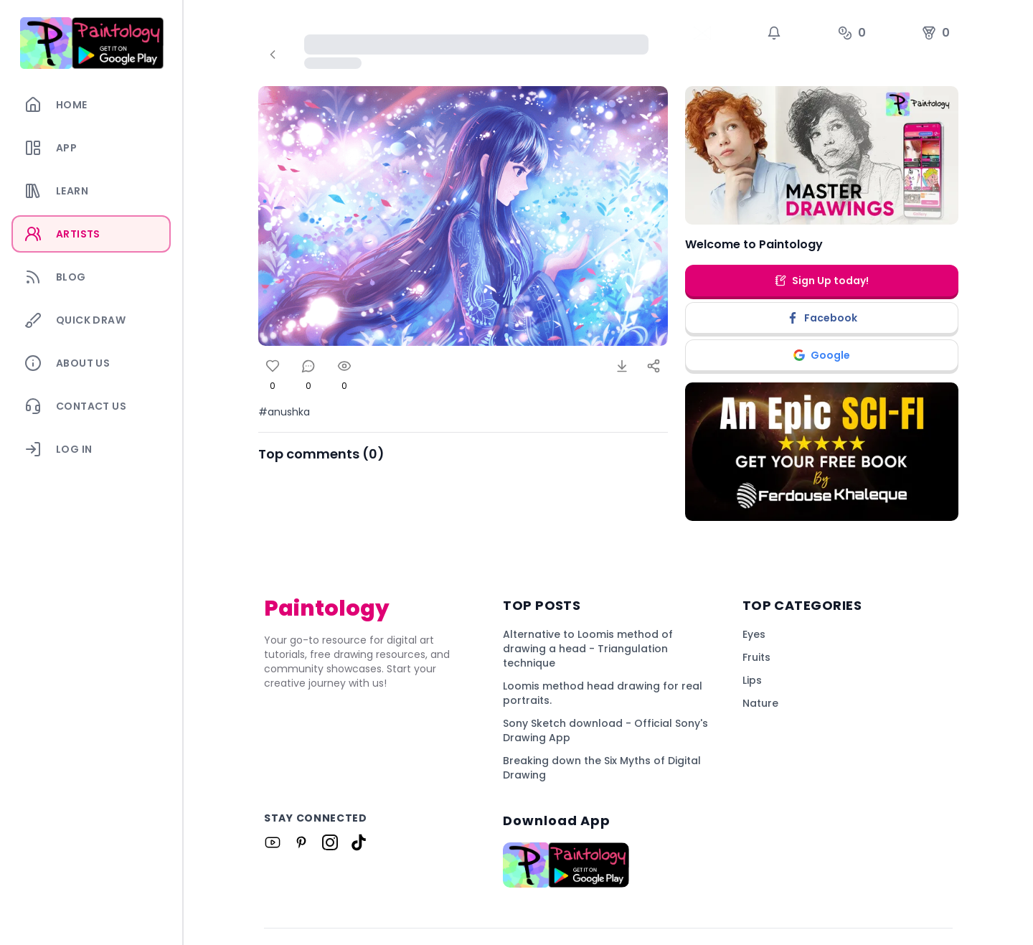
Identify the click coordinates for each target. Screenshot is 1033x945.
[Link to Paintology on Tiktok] (358, 842)
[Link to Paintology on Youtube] (272, 842)
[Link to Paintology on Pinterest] (301, 842)
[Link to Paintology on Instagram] (330, 842)
